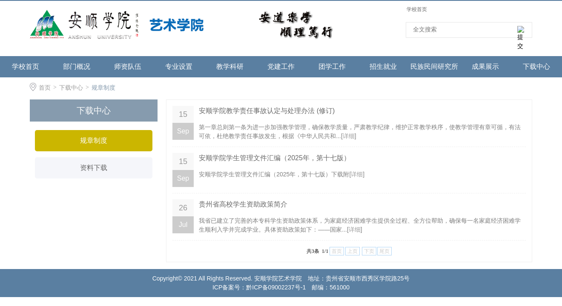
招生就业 (383, 66)
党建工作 (281, 66)
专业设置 (178, 66)
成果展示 (485, 66)
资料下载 (93, 167)
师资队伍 (127, 66)
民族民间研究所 (434, 66)
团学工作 (332, 66)
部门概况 (76, 66)
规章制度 (103, 87)
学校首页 (417, 9)
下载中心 (536, 66)
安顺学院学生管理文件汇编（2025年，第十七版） (274, 158)
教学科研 (230, 66)
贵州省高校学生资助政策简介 (243, 204)
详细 (349, 136)
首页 (45, 87)
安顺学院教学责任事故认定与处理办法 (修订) (267, 110)
